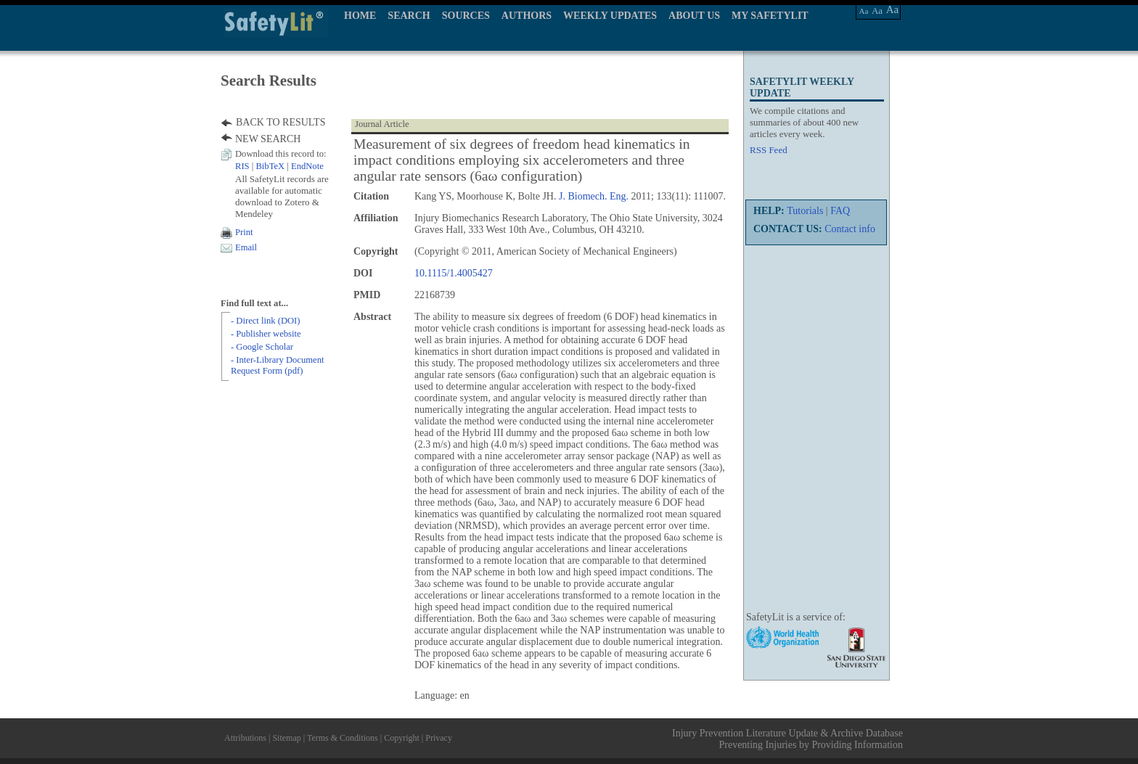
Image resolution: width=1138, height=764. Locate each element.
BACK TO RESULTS (280, 122)
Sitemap (286, 738)
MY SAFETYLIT (770, 15)
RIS (242, 166)
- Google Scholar (262, 347)
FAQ (840, 210)
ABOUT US (694, 15)
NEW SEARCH (267, 139)
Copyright (401, 738)
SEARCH (409, 15)
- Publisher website (266, 334)
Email (246, 247)
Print (244, 232)
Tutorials (805, 210)
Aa (864, 11)
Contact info (849, 228)
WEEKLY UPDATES (610, 15)
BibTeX (269, 166)
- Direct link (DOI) (265, 321)
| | (279, 166)
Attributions (245, 738)
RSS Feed (768, 149)
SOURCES (466, 15)
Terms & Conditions (342, 738)
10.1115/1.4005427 (453, 273)
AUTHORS (527, 15)
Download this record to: (281, 154)
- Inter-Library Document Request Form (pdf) (277, 365)
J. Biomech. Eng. (594, 196)
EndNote (307, 166)
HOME (360, 15)
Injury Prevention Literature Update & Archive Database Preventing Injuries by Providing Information (787, 739)
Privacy (438, 738)
